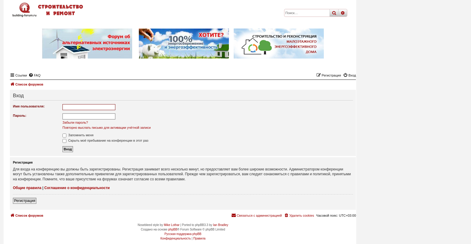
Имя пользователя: (29, 106)
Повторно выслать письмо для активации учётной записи (106, 127)
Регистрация (24, 201)
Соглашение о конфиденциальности (77, 188)
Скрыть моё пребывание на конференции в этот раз (105, 140)
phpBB (172, 229)
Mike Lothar (171, 225)
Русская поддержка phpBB (182, 234)
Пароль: (19, 115)
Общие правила (27, 188)
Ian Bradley (220, 225)
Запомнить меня (77, 135)
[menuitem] (35, 75)
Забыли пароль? (75, 122)
